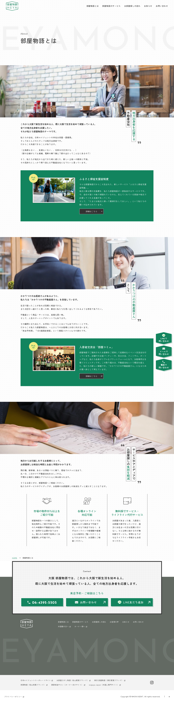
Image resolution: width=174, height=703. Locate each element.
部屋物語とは (93, 5)
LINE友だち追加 (133, 602)
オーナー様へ (79, 626)
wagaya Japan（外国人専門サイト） (104, 685)
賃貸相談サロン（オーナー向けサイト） (67, 685)
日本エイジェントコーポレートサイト (36, 680)
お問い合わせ (162, 5)
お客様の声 (114, 622)
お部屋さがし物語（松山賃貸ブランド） (73, 680)
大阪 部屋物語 (12, 6)
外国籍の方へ (63, 626)
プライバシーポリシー (13, 696)
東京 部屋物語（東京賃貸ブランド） (108, 680)
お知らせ (148, 5)
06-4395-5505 (44, 603)
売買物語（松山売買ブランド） (33, 685)
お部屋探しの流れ (132, 5)
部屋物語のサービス (111, 5)
